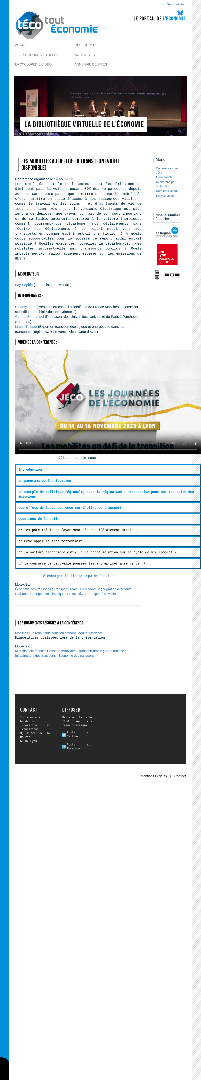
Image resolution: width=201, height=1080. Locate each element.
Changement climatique (47, 594)
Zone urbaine (114, 651)
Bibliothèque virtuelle (36, 55)
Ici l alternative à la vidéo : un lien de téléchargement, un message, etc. (108, 402)
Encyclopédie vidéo (33, 64)
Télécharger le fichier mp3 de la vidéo (78, 576)
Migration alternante (117, 589)
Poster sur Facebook (79, 746)
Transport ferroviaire (101, 594)
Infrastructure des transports (35, 655)
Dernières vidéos (167, 191)
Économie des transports (33, 589)
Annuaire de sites (91, 64)
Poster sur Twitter (79, 734)
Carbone (21, 594)
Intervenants (164, 177)
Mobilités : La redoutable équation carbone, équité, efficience (59, 633)
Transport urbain (65, 589)
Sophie (24, 285)
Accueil (22, 45)
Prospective (75, 594)
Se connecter (176, 4)
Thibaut (26, 326)
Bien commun (90, 589)
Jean (25, 307)
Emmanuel (29, 316)
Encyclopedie (165, 195)
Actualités (85, 55)
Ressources (86, 45)
